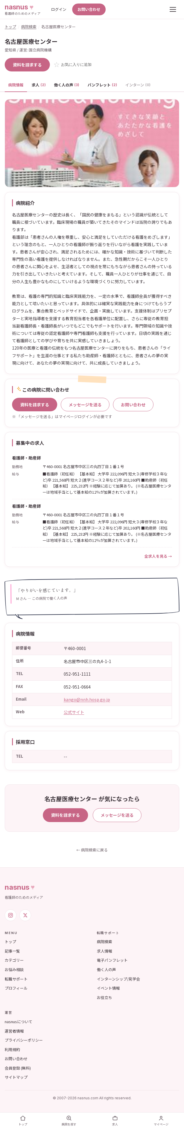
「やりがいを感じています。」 (47, 590)
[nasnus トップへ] (22, 9)
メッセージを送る (85, 404)
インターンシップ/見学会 (118, 979)
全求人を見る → (158, 556)
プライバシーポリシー (24, 1040)
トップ (10, 26)
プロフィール (16, 988)
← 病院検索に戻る (92, 850)
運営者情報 (14, 1031)
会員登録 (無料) (18, 1068)
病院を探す (69, 1120)
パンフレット (102, 85)
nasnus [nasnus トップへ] (20, 887)
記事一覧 (12, 951)
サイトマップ (16, 1077)
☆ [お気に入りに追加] (72, 64)
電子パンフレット (112, 960)
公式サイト (74, 712)
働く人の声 (66, 85)
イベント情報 (108, 988)
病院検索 (28, 26)
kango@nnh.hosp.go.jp (87, 699)
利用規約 (12, 1049)
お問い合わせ (88, 9)
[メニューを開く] (172, 9)
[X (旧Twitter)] (25, 915)
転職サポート (16, 979)
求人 (39, 85)
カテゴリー (14, 960)
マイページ (161, 1120)
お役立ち (104, 997)
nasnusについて (18, 1021)
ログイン (58, 9)
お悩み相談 (14, 969)
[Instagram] (10, 915)
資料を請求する (27, 65)
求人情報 (104, 951)
